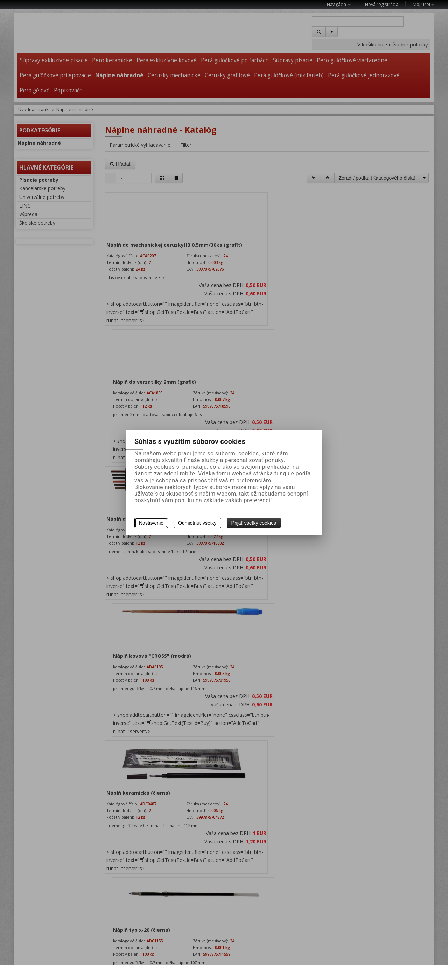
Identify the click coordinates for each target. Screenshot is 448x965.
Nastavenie (151, 523)
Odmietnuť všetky (197, 523)
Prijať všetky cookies (253, 523)
